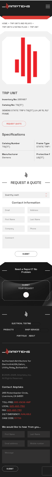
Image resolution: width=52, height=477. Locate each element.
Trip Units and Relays (21, 23)
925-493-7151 (14, 410)
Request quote (14, 123)
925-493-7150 (17, 406)
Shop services (32, 329)
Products (8, 329)
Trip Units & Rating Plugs (14, 27)
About (32, 336)
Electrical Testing (21, 323)
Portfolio (22, 336)
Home (4, 23)
